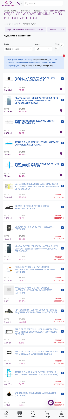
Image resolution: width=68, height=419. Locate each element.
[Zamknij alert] (64, 55)
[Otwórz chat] (51, 403)
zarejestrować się (40, 59)
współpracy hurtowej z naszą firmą (39, 65)
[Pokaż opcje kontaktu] (19, 3)
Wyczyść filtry (29, 24)
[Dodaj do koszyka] (61, 89)
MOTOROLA (25, 11)
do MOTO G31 (25, 29)
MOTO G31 (37, 11)
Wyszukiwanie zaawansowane (18, 35)
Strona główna (11, 11)
